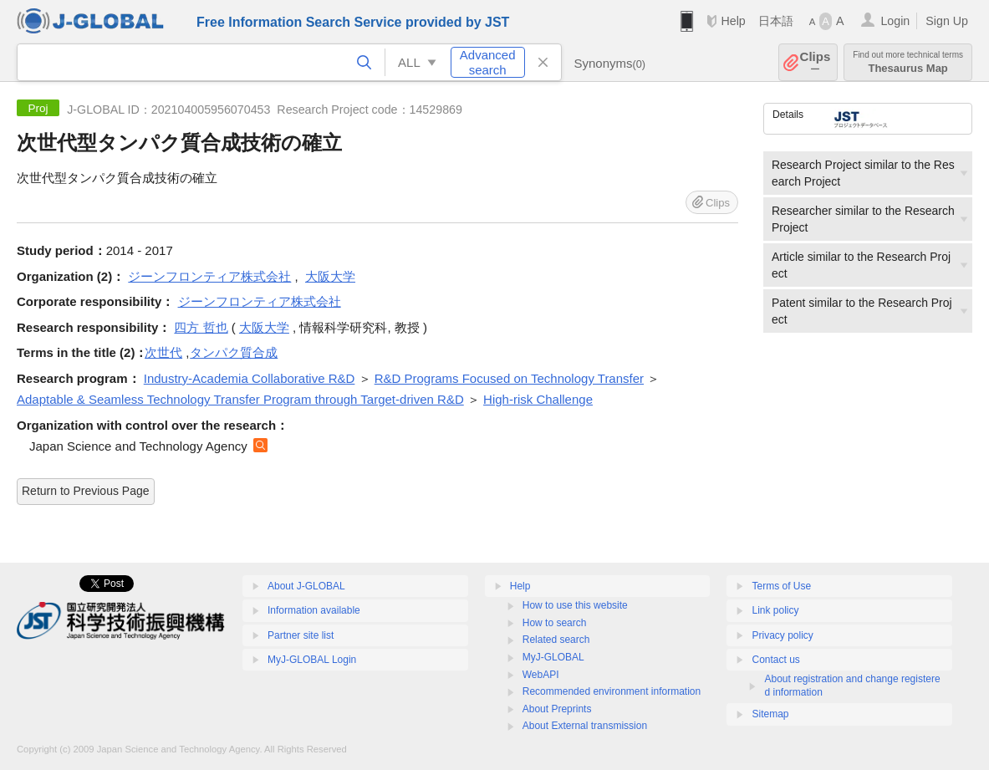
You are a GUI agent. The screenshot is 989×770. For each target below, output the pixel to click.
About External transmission (585, 726)
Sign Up (946, 21)
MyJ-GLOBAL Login (312, 659)
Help (733, 21)
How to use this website (575, 605)
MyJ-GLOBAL (553, 657)
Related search (556, 639)
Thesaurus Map (908, 62)
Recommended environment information (612, 691)
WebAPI (541, 675)
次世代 (163, 352)
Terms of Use (781, 586)
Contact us (775, 659)
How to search (555, 623)
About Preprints (557, 709)
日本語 (775, 21)
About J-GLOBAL (306, 586)
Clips (815, 62)
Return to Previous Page (86, 490)
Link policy (775, 610)
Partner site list (301, 635)
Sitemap (770, 714)
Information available (314, 610)
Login (895, 21)
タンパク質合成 (234, 352)
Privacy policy (782, 635)
